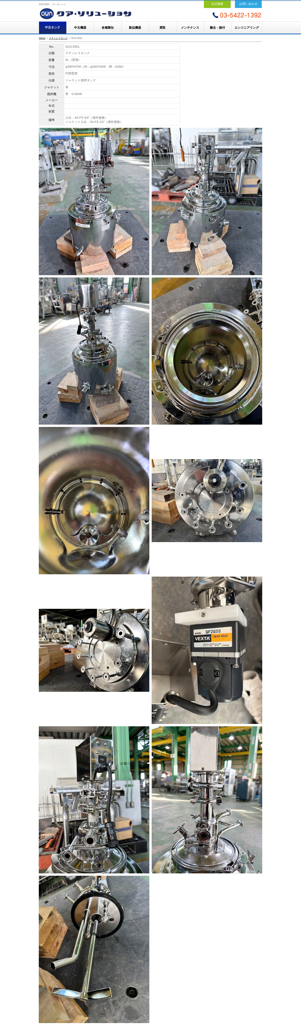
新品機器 (135, 27)
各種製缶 (108, 27)
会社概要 (217, 4)
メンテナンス (190, 27)
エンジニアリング (246, 27)
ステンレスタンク (58, 38)
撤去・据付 (217, 27)
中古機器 (80, 27)
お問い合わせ (248, 4)
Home (42, 38)
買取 (162, 27)
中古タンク (52, 27)
